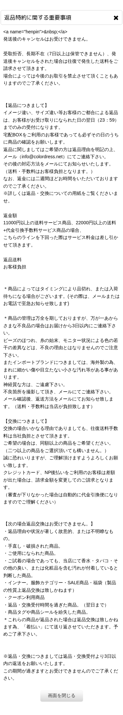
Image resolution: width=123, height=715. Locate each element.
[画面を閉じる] (116, 17)
